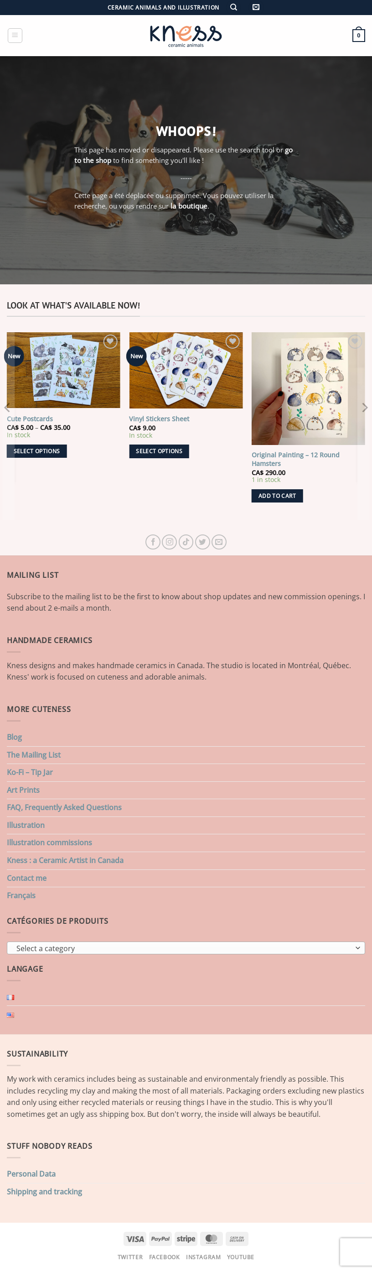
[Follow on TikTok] (186, 542)
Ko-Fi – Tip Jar (30, 772)
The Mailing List (34, 755)
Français (21, 895)
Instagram (203, 1257)
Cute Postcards (30, 419)
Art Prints (23, 790)
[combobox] (186, 948)
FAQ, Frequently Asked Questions (64, 807)
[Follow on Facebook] (152, 542)
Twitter (130, 1257)
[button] (256, 7)
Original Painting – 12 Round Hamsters (296, 459)
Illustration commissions (49, 843)
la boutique (188, 205)
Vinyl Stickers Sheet (159, 419)
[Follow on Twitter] (202, 542)
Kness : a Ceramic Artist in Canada (65, 860)
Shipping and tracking (44, 1192)
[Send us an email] (219, 542)
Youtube (240, 1257)
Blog (14, 737)
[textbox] (184, 948)
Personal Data (31, 1174)
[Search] (233, 7)
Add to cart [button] (277, 495)
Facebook (164, 1257)
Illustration (26, 825)
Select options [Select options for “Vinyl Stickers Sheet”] (159, 451)
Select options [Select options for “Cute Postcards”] (37, 451)
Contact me (26, 878)
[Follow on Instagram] (169, 542)
